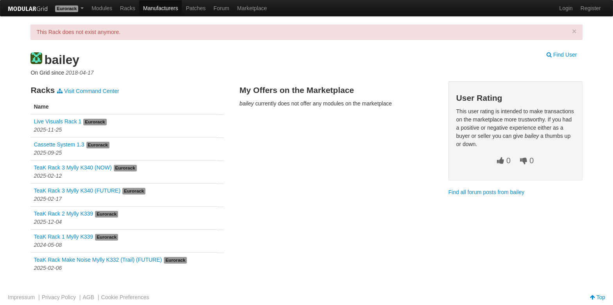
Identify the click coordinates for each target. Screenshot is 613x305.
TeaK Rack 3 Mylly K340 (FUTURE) (77, 190)
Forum (221, 8)
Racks (127, 8)
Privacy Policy (59, 297)
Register (591, 8)
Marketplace (252, 8)
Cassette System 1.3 (59, 144)
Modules (101, 8)
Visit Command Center (88, 91)
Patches (196, 8)
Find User (562, 55)
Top (597, 297)
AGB (88, 297)
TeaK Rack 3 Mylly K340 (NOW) (72, 167)
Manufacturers (160, 8)
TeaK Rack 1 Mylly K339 (63, 237)
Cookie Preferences (125, 297)
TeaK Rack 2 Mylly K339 (63, 213)
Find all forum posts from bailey (486, 192)
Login (566, 8)
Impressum (21, 297)
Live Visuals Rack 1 (57, 121)
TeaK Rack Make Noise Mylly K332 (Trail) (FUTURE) (98, 260)
